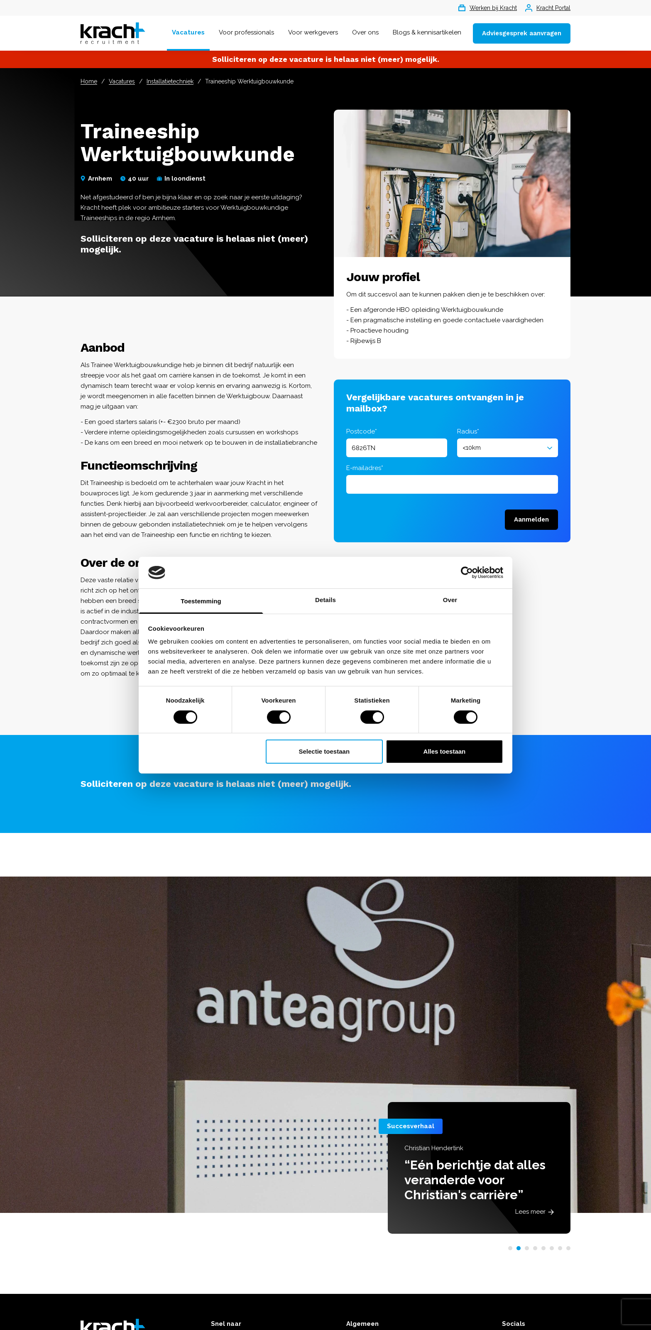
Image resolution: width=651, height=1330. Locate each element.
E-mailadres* (364, 468)
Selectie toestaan (324, 751)
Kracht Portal (547, 8)
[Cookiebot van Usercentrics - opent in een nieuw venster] (467, 572)
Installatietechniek (170, 81)
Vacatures (188, 32)
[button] (510, 1248)
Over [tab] (450, 599)
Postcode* (361, 431)
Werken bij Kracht (487, 8)
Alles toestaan (444, 751)
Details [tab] (325, 599)
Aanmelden (531, 519)
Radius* (468, 431)
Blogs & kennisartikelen (427, 32)
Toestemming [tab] (201, 601)
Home (89, 81)
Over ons (365, 32)
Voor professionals (246, 32)
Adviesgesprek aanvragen (521, 33)
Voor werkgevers (313, 32)
